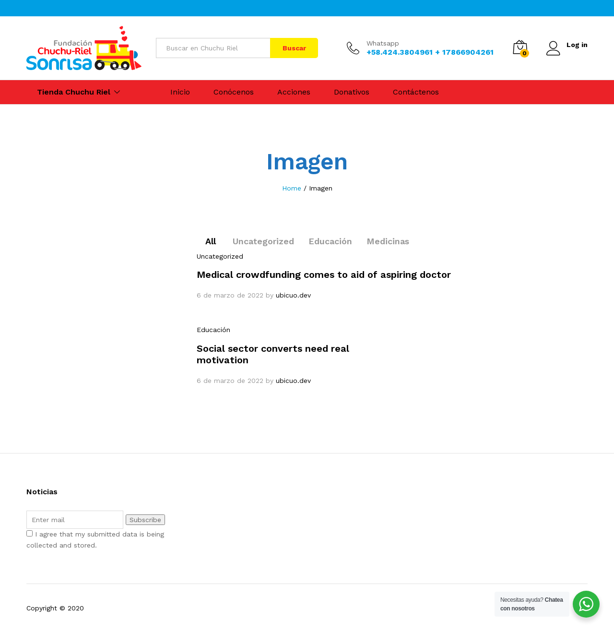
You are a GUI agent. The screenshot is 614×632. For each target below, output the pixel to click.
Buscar (294, 48)
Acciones (293, 92)
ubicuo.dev (293, 295)
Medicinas (387, 241)
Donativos (351, 92)
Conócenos (233, 92)
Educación (330, 241)
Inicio (180, 92)
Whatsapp (382, 43)
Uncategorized (263, 241)
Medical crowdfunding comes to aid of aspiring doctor (324, 274)
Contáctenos (416, 92)
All (210, 241)
